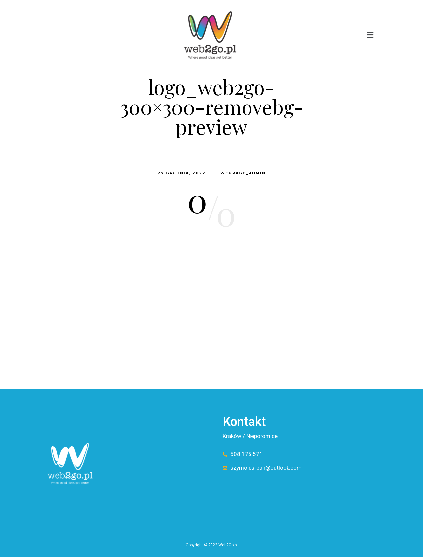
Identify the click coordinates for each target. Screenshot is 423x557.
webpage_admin (243, 173)
